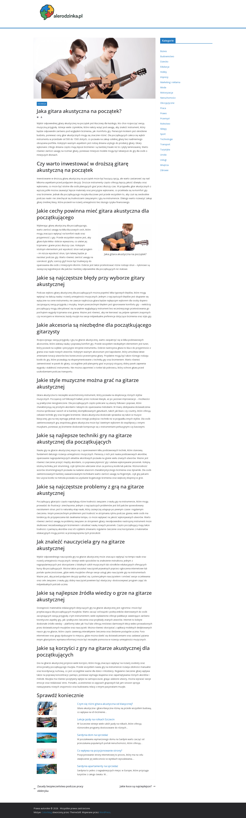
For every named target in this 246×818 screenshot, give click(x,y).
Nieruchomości (168, 97)
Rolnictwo (165, 123)
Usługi (163, 159)
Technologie (166, 139)
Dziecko (164, 61)
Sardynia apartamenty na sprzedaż (97, 766)
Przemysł (165, 118)
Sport (163, 133)
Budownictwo (167, 56)
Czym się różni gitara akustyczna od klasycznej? (105, 704)
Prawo (163, 113)
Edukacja (42, 104)
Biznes (163, 51)
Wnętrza (164, 165)
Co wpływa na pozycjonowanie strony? (99, 750)
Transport (165, 144)
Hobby (163, 71)
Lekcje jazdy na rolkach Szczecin (96, 719)
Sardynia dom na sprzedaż (92, 735)
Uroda (163, 154)
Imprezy (164, 77)
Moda (163, 87)
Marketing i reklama (170, 82)
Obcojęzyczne (167, 102)
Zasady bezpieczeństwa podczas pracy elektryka (58, 789)
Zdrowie (164, 170)
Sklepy (163, 128)
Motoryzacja (166, 92)
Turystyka (165, 149)
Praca (163, 108)
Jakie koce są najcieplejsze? (137, 786)
